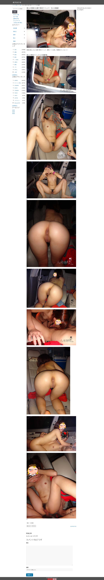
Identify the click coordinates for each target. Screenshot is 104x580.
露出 (16, 57)
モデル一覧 (16, 14)
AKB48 (16, 80)
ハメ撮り (20, 5)
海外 (14, 34)
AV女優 (15, 28)
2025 (13, 110)
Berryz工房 (17, 103)
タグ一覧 (15, 16)
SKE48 (16, 88)
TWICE (16, 93)
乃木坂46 (17, 90)
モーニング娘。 (18, 82)
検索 (15, 12)
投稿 (14, 41)
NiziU (16, 95)
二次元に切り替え (17, 22)
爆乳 (16, 64)
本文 (27, 543)
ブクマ (34, 526)
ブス (16, 67)
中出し (16, 69)
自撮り (16, 62)
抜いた (28, 526)
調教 (16, 52)
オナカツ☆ (17, 2)
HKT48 (16, 98)
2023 (13, 113)
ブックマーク (16, 20)
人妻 (16, 72)
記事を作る (16, 18)
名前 (27, 567)
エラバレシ (17, 100)
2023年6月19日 (73, 526)
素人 (17, 5)
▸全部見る (14, 75)
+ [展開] (24, 28)
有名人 (15, 31)
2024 (13, 112)
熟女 (16, 54)
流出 (16, 49)
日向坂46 (17, 85)
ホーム (14, 5)
